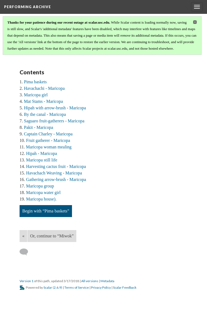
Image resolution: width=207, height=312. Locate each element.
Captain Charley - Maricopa (48, 134)
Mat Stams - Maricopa (43, 101)
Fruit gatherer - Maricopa (48, 140)
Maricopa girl (36, 95)
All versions (89, 281)
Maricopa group (40, 186)
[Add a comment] (26, 252)
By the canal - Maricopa (45, 114)
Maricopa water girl (43, 192)
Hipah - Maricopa (41, 153)
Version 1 (26, 281)
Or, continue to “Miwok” (52, 236)
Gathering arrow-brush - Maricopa (56, 179)
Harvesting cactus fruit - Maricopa (56, 166)
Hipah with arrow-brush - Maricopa (55, 108)
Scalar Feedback (124, 287)
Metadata (107, 281)
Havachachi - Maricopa (44, 88)
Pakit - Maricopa (38, 127)
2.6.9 (57, 287)
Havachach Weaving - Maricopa (54, 173)
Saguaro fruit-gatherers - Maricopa (54, 121)
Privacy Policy (101, 287)
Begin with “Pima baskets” (45, 211)
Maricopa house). (41, 199)
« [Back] (23, 236)
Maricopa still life (41, 160)
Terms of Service (76, 287)
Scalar (47, 287)
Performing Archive (27, 7)
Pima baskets (35, 81)
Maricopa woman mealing (48, 147)
